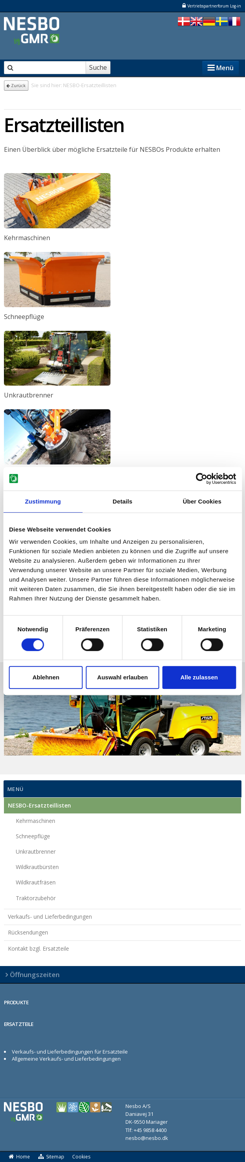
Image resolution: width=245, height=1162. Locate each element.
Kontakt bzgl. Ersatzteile (38, 948)
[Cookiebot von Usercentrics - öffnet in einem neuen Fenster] (201, 479)
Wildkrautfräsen (36, 882)
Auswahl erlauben (122, 677)
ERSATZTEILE (18, 1024)
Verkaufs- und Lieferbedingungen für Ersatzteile (70, 1051)
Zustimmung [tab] (43, 501)
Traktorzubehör (36, 898)
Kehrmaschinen (35, 820)
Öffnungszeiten (35, 974)
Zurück (16, 85)
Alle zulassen (199, 677)
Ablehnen (45, 677)
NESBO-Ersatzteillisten (39, 805)
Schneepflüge (33, 836)
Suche (98, 67)
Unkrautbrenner (36, 851)
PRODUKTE (16, 1002)
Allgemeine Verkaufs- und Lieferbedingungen (66, 1058)
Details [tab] (123, 501)
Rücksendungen (28, 932)
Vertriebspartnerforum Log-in (211, 6)
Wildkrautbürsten (37, 867)
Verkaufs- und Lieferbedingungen (50, 916)
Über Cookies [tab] (202, 501)
